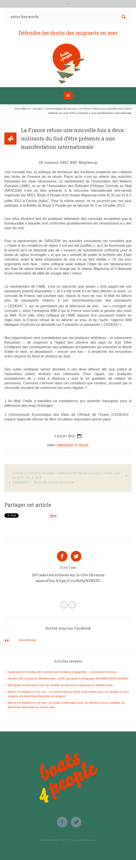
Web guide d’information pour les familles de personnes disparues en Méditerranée (60, 685)
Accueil (37, 108)
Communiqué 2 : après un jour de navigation (43, 482)
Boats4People (27, 640)
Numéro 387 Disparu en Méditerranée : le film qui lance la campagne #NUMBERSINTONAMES (68, 678)
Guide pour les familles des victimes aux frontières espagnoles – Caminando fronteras (62, 672)
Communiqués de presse (60, 108)
